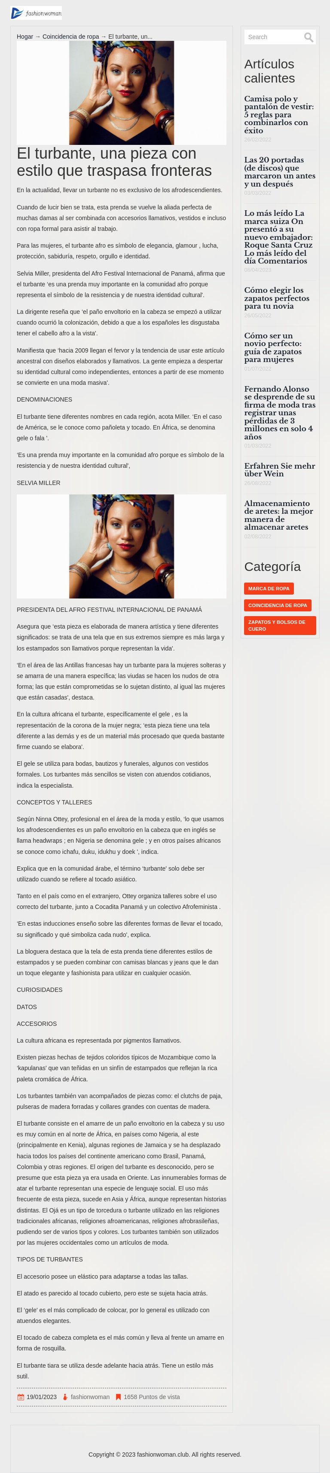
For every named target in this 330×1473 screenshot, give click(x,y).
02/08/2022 (257, 537)
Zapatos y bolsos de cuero (277, 626)
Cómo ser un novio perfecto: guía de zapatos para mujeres (273, 347)
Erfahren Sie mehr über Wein (279, 470)
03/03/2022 (257, 193)
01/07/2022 (257, 369)
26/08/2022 (257, 483)
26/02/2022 (257, 140)
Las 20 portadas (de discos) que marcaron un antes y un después (279, 172)
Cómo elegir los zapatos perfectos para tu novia (276, 298)
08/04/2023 (257, 270)
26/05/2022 (257, 316)
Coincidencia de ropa (71, 36)
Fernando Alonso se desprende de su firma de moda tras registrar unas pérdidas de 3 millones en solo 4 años (279, 413)
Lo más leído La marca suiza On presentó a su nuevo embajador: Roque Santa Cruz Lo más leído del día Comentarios (278, 237)
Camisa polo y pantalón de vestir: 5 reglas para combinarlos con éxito (279, 115)
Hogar (25, 36)
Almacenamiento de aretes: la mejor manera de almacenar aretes (278, 515)
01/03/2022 (257, 446)
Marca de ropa (269, 588)
